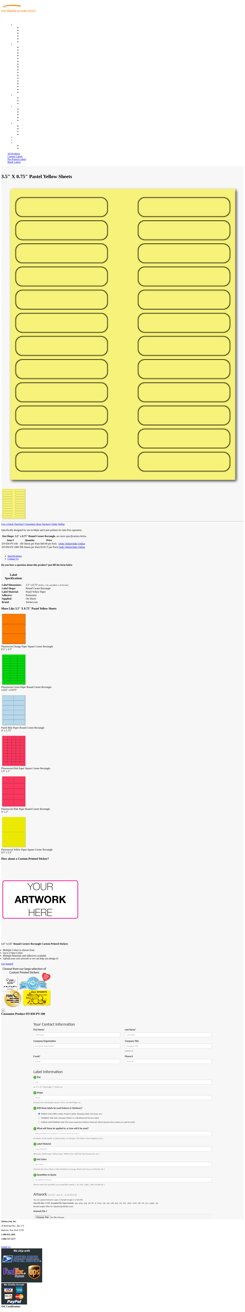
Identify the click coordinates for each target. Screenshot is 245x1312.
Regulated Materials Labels (34, 86)
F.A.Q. (23, 120)
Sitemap (24, 134)
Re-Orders (19, 137)
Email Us (6, 1247)
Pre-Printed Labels (17, 159)
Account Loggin (28, 145)
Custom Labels (15, 156)
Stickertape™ (27, 78)
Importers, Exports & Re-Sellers (36, 58)
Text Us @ (12, 1243)
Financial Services (29, 72)
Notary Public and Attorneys (34, 61)
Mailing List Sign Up (30, 131)
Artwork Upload (28, 103)
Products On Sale (28, 33)
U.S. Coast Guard (29, 83)
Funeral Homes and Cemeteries (35, 89)
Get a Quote (26, 100)
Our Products (20, 24)
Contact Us (19, 123)
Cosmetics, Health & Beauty (34, 64)
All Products (14, 153)
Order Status (26, 128)
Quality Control (28, 50)
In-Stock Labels (28, 27)
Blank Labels (14, 162)
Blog (22, 111)
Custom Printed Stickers (32, 69)
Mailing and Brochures (31, 75)
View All (24, 47)
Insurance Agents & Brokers (34, 52)
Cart (16, 142)
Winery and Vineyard (30, 55)
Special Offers (27, 41)
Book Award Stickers (30, 92)
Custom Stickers (22, 95)
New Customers (28, 148)
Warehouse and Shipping (32, 66)
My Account (20, 140)
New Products (27, 36)
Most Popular (27, 38)
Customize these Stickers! (37, 524)
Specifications (15, 556)
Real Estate (25, 81)
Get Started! (7, 963)
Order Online (58, 524)
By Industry (20, 44)
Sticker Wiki (26, 114)
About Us (18, 106)
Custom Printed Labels (31, 30)
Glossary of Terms (29, 117)
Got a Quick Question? (12, 524)
